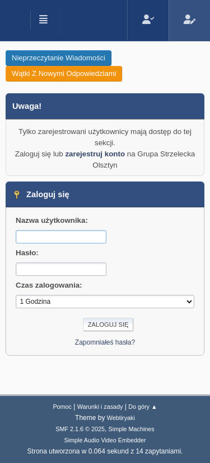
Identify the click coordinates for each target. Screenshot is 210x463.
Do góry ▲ (142, 406)
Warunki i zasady (100, 406)
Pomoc (62, 406)
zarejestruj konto (95, 154)
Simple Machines (132, 429)
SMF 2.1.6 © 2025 (80, 429)
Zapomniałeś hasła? (105, 342)
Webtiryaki (121, 417)
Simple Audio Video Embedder (105, 440)
